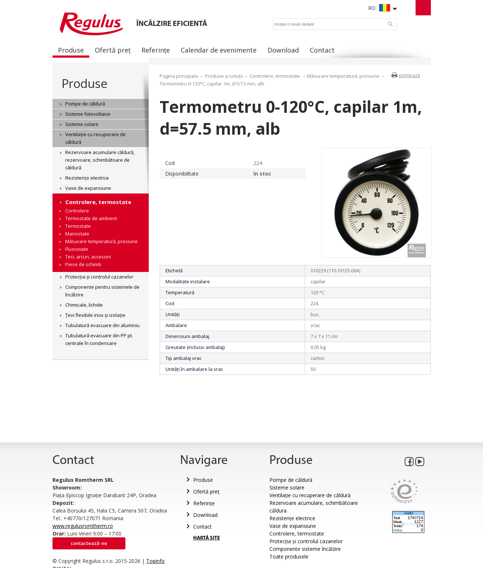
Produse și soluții (224, 76)
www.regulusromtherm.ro (82, 525)
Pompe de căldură (290, 479)
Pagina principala (179, 76)
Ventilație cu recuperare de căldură (310, 495)
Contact (202, 526)
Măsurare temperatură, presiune (343, 76)
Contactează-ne (89, 543)
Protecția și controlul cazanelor (306, 541)
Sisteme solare (286, 487)
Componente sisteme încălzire (305, 548)
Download (205, 514)
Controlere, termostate (275, 76)
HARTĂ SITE (206, 538)
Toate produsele (288, 556)
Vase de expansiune (292, 525)
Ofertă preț (206, 491)
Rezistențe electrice (292, 518)
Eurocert (404, 491)
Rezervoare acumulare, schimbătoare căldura (313, 506)
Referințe (204, 503)
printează (409, 75)
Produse (84, 83)
